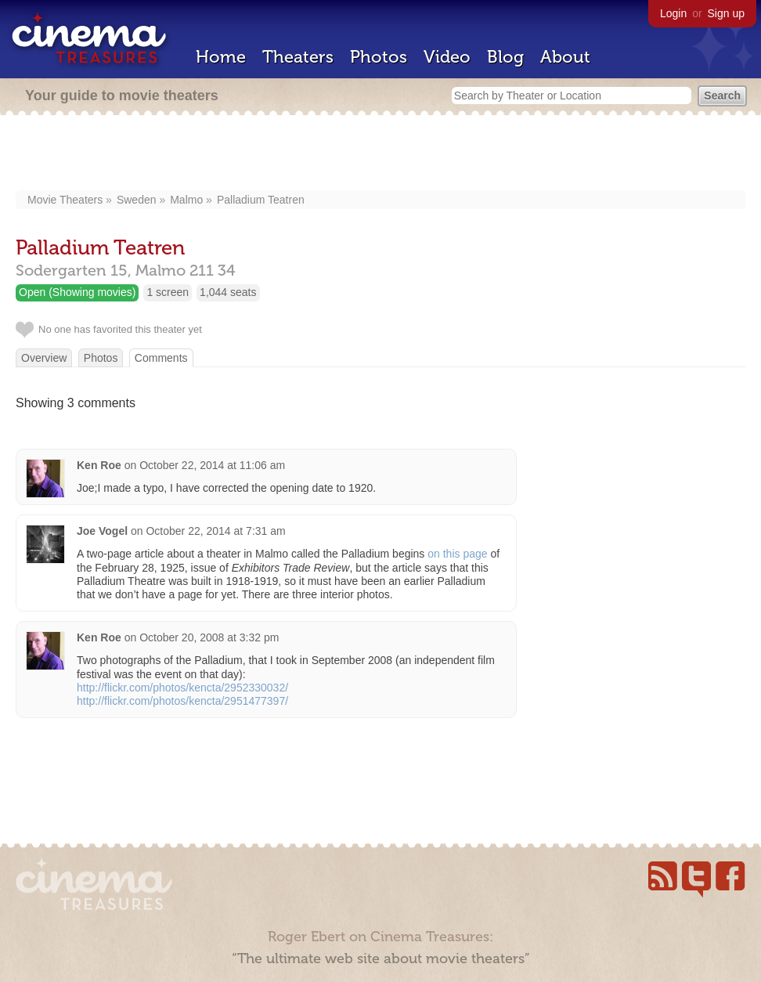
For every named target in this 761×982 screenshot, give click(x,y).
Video (447, 56)
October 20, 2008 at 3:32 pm (209, 637)
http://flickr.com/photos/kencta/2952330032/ (182, 687)
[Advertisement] (381, 154)
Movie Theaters (65, 199)
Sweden (137, 199)
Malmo (186, 199)
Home (221, 56)
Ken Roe (99, 465)
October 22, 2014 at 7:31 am (215, 531)
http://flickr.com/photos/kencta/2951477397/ (182, 701)
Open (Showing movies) (77, 292)
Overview (44, 358)
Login (673, 13)
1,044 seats (228, 292)
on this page (457, 553)
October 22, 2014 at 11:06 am (212, 465)
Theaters (298, 56)
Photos (378, 56)
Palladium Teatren (261, 199)
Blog (505, 56)
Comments (161, 358)
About (565, 56)
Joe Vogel (102, 531)
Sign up (726, 13)
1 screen (167, 292)
